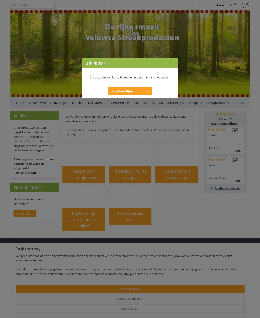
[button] (130, 91)
